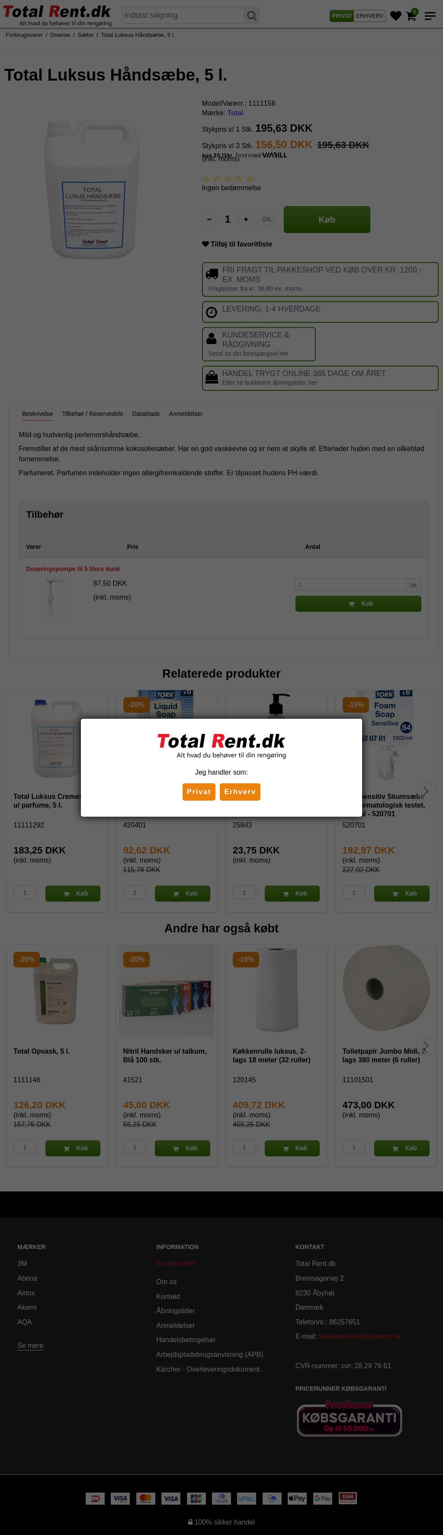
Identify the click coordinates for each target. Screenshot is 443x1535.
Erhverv (240, 791)
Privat (199, 791)
